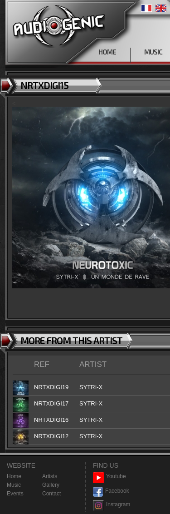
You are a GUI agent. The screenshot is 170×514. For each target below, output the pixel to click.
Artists (49, 476)
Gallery (50, 485)
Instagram (111, 504)
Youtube (109, 476)
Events (15, 493)
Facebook (111, 491)
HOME (107, 52)
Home (14, 476)
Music (14, 485)
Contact (51, 493)
